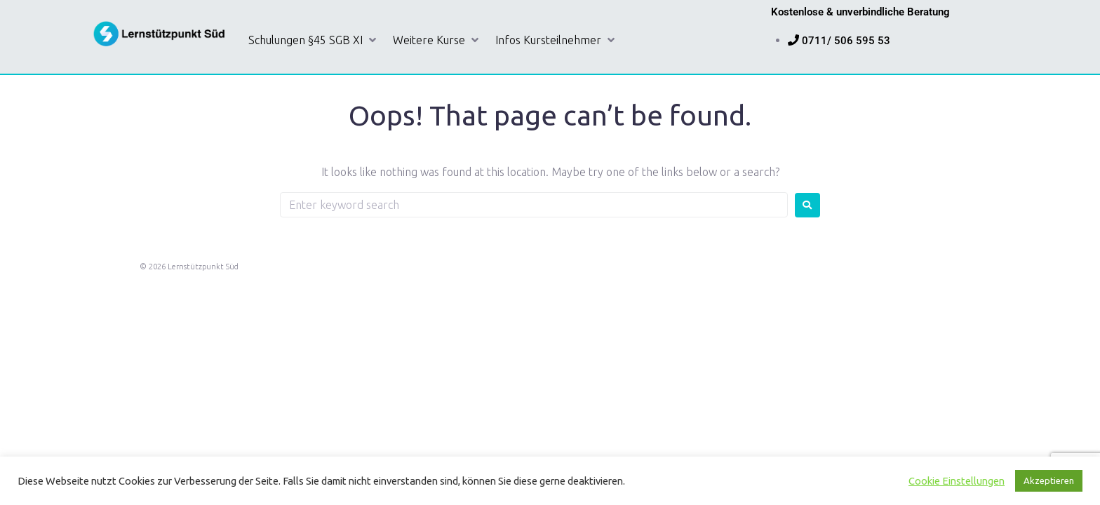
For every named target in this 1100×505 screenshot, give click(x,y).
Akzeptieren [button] (1049, 480)
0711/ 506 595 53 (846, 40)
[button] (313, 40)
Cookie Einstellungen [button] (956, 481)
